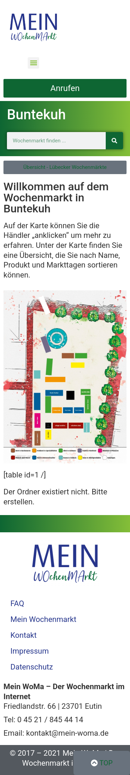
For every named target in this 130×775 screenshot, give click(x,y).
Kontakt (23, 635)
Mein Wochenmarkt (43, 619)
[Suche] (114, 140)
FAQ (17, 603)
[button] (33, 63)
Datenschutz (31, 667)
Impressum (29, 651)
